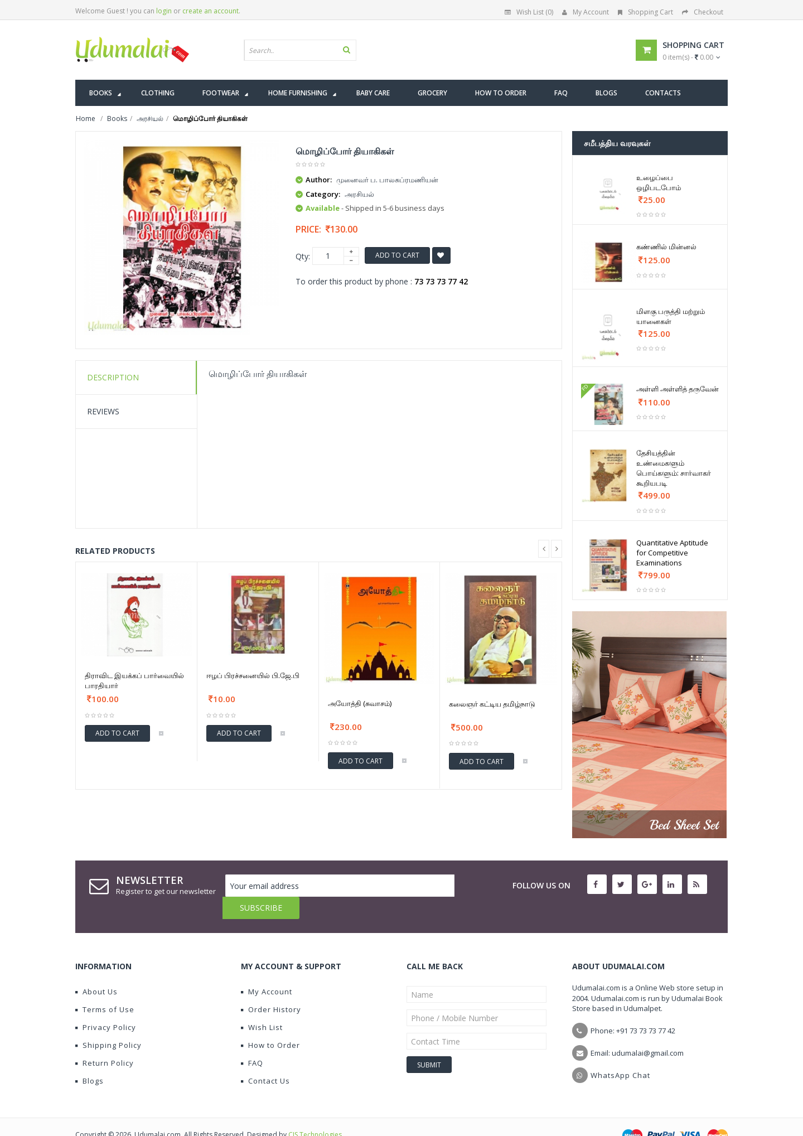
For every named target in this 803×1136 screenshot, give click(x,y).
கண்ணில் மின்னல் (666, 246)
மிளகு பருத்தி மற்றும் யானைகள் (670, 316)
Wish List (262, 1005)
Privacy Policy (105, 1005)
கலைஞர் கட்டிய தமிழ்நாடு (492, 704)
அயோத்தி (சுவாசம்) (359, 703)
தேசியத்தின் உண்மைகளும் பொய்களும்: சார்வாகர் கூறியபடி (673, 468)
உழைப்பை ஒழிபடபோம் (658, 182)
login (164, 11)
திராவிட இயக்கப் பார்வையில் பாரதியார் (134, 680)
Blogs (89, 1058)
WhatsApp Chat (620, 1053)
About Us (96, 969)
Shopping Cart (645, 12)
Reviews (103, 411)
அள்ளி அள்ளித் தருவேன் (677, 389)
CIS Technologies (315, 1112)
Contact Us (265, 1058)
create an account (210, 11)
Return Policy (104, 1041)
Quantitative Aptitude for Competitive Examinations (672, 553)
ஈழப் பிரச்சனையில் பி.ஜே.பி (252, 675)
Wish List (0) (529, 12)
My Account (585, 12)
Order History (271, 987)
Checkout (702, 12)
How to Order (270, 1023)
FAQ (252, 1041)
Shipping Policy (108, 1023)
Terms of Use (104, 987)
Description (113, 377)
